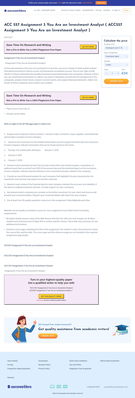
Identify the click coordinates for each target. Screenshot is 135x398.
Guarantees (43, 361)
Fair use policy (75, 365)
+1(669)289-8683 (93, 387)
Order (126, 10)
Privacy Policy (44, 369)
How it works (75, 10)
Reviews (106, 10)
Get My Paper (88, 47)
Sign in (116, 10)
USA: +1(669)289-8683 (44, 10)
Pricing (98, 10)
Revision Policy (44, 365)
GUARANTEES (88, 10)
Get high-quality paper (51, 296)
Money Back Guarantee (109, 361)
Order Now (101, 3)
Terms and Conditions (78, 361)
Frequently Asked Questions (18, 369)
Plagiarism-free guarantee (80, 369)
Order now (116, 81)
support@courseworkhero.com (116, 387)
